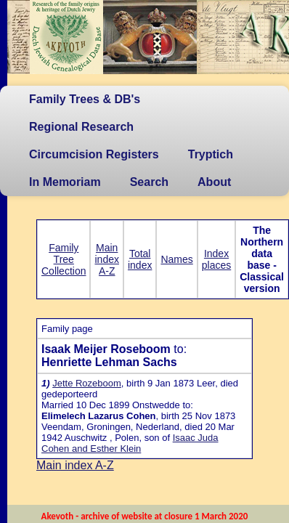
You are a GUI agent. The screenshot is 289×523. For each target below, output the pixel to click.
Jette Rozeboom (86, 383)
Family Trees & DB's (84, 99)
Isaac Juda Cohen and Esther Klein (130, 443)
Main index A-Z (106, 259)
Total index (140, 259)
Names (176, 259)
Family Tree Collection (63, 259)
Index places (216, 259)
